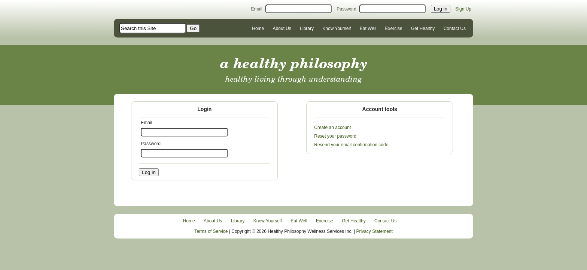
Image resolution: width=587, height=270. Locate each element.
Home (258, 28)
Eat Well (368, 28)
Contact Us (455, 28)
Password (346, 9)
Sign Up (463, 9)
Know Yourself (336, 28)
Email (256, 9)
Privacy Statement (374, 231)
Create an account (332, 127)
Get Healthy (423, 28)
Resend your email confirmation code (351, 144)
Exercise (393, 28)
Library (307, 28)
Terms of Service (211, 231)
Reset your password (335, 136)
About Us (282, 28)
